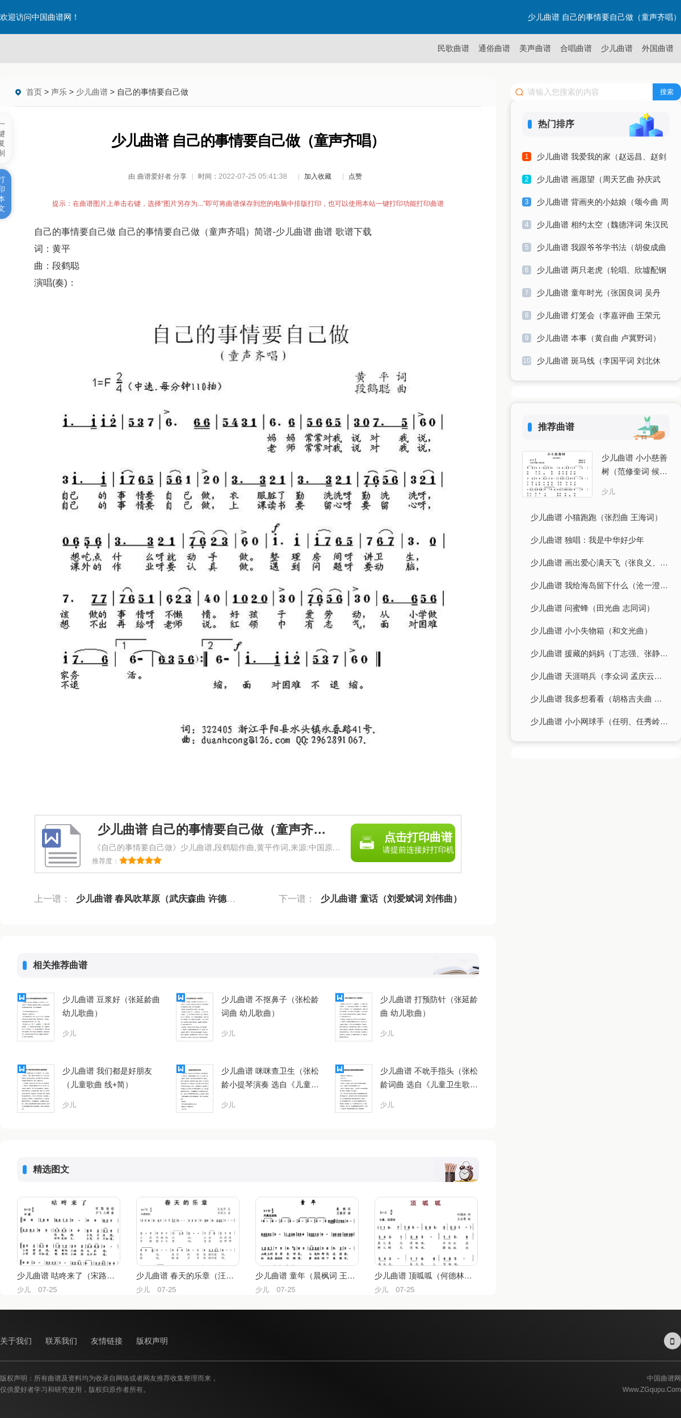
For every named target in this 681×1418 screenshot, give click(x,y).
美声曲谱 (535, 48)
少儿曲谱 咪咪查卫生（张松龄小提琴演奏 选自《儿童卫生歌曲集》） (270, 1078)
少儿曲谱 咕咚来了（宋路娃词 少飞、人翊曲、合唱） (68, 1275)
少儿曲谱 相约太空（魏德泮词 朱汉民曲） (603, 226)
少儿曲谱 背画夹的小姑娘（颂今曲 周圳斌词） (603, 203)
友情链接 (108, 1340)
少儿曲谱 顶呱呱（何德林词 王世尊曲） (426, 1275)
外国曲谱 (658, 48)
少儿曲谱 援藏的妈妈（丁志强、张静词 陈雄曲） (600, 653)
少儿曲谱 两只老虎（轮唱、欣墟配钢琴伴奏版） (601, 271)
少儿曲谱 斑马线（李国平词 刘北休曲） (599, 362)
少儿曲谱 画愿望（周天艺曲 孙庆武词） (599, 181)
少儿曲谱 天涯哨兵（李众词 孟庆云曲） (600, 676)
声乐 (59, 91)
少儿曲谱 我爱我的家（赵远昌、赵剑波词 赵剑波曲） (601, 158)
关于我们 (17, 1340)
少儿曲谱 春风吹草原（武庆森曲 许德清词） (165, 899)
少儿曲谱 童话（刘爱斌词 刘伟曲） (391, 899)
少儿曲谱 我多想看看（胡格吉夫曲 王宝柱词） (600, 698)
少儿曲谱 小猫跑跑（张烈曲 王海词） (596, 517)
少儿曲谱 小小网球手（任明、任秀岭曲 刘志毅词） (600, 721)
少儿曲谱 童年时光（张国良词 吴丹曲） (599, 294)
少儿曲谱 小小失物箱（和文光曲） (591, 630)
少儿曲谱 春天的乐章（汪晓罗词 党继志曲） (187, 1275)
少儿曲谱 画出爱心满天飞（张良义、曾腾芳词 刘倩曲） (600, 562)
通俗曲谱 (494, 48)
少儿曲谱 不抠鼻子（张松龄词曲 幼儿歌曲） (270, 1006)
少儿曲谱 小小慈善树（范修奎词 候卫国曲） (634, 465)
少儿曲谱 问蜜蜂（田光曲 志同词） (592, 608)
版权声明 (152, 1340)
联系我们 (62, 1340)
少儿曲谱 (617, 48)
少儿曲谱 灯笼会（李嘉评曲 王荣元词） (599, 317)
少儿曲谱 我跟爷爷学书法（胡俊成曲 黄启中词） (601, 249)
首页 (34, 91)
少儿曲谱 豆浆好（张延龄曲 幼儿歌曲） (111, 1006)
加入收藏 (317, 176)
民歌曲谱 (453, 48)
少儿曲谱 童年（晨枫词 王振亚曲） (306, 1275)
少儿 (69, 1033)
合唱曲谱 (576, 48)
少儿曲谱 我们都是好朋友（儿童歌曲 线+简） (107, 1077)
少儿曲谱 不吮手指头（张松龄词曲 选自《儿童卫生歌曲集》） (429, 1078)
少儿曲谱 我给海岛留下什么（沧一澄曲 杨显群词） (600, 585)
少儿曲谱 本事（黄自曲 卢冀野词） (599, 338)
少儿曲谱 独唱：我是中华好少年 (587, 540)
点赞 (355, 176)
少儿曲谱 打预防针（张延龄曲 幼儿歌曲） (429, 1006)
